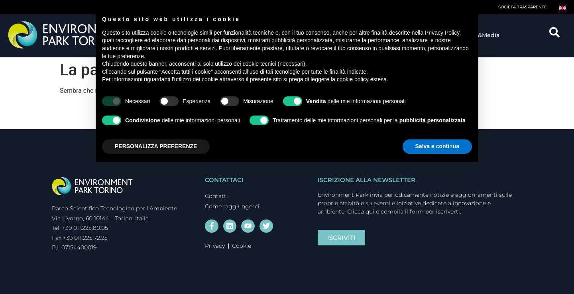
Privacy (215, 245)
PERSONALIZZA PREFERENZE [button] (156, 146)
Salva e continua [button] (437, 146)
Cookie (241, 245)
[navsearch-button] (557, 35)
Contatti (216, 196)
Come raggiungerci (232, 206)
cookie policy (353, 79)
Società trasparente (522, 7)
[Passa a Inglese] (562, 7)
